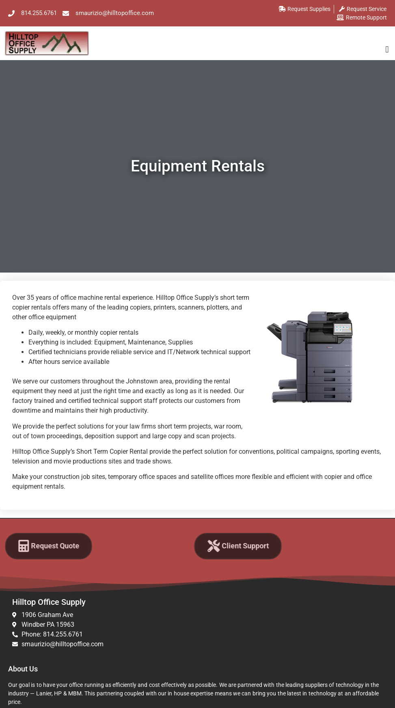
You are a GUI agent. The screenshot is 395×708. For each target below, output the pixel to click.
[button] (387, 49)
